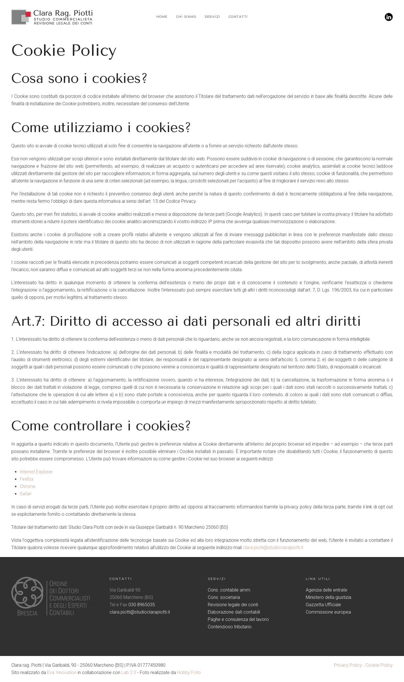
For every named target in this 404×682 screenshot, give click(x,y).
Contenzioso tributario (230, 626)
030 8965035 (141, 604)
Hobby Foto (189, 672)
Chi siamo (186, 17)
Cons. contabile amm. (229, 590)
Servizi (212, 17)
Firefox (27, 479)
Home (162, 17)
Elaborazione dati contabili (234, 612)
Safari (25, 494)
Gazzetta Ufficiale (323, 604)
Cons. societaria (224, 597)
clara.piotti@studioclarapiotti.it (273, 547)
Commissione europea (328, 612)
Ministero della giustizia (328, 597)
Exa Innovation (62, 672)
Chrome (28, 486)
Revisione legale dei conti (233, 604)
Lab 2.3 (128, 672)
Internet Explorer (36, 471)
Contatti (238, 17)
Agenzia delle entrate (326, 590)
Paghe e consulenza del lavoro (238, 619)
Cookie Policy (379, 665)
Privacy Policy (348, 665)
